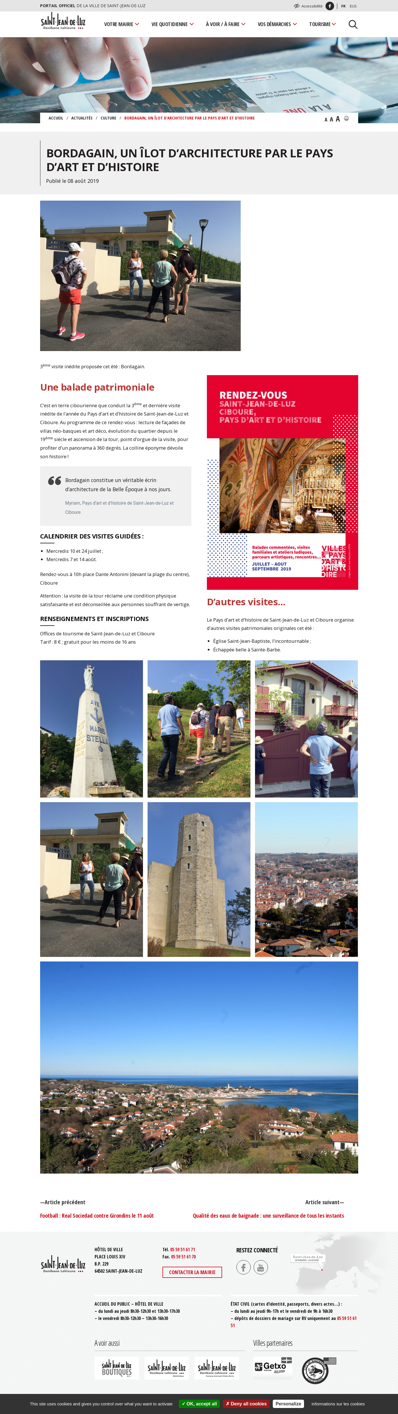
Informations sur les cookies (338, 1403)
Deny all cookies (246, 1403)
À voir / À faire (222, 24)
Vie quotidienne (170, 24)
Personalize (288, 1403)
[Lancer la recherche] (351, 24)
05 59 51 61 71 (182, 1249)
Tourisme (319, 24)
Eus (353, 6)
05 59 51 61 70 (183, 1257)
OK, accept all (199, 1403)
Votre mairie (118, 24)
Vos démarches (274, 24)
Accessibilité (312, 6)
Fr (343, 6)
